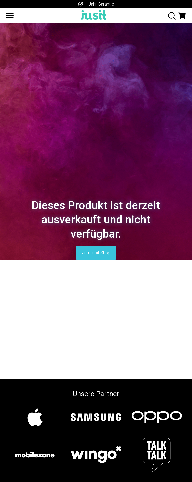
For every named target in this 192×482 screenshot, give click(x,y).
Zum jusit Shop (96, 252)
